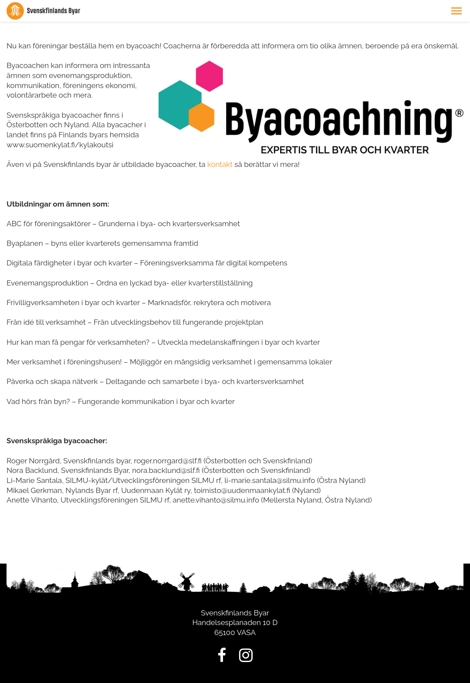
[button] (456, 11)
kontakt (220, 164)
